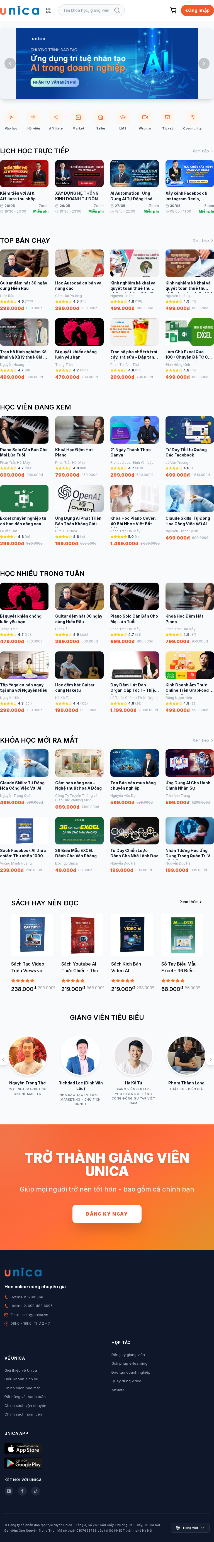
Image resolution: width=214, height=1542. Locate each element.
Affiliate (118, 1390)
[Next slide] (204, 63)
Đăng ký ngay (107, 1214)
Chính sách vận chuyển (25, 1405)
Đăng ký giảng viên (128, 1354)
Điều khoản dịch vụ (21, 1379)
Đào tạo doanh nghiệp (130, 1372)
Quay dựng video (126, 1381)
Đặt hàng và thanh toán (25, 1396)
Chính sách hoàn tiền (23, 1414)
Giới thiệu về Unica (20, 1370)
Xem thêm (191, 901)
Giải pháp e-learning (129, 1363)
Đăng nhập (197, 10)
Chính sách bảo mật (22, 1388)
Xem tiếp (203, 151)
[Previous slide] (10, 63)
